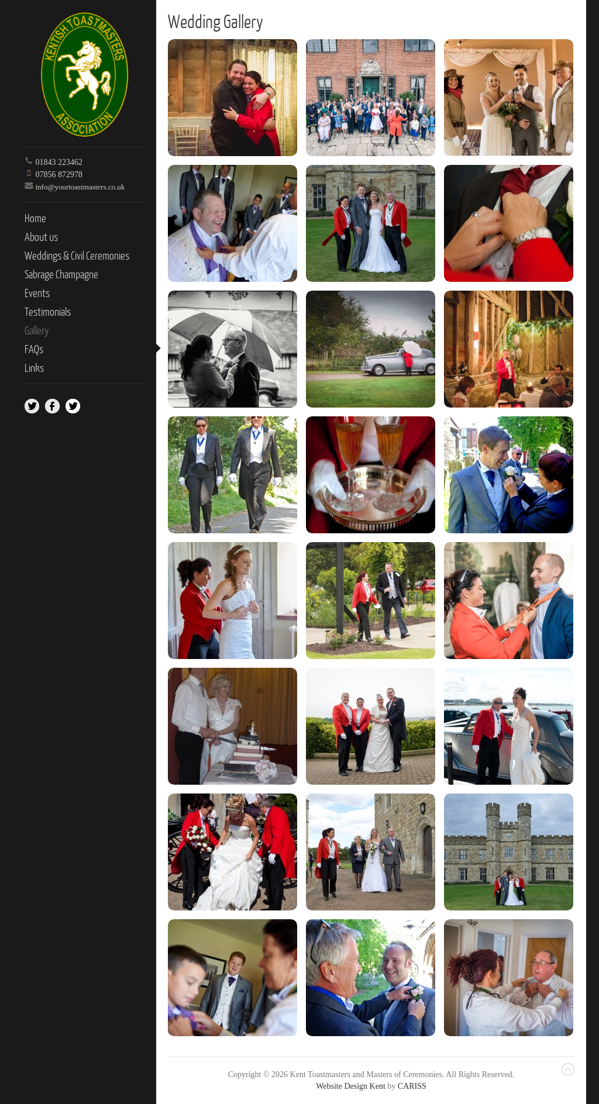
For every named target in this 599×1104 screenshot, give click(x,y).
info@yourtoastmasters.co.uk (80, 186)
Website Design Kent (350, 1086)
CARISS (412, 1086)
